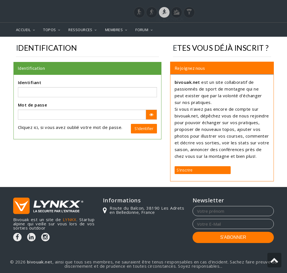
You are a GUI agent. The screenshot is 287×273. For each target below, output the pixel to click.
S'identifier (144, 128)
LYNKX (70, 219)
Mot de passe (32, 105)
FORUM (141, 29)
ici (36, 127)
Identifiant (29, 82)
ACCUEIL (23, 29)
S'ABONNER (233, 237)
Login (246, 5)
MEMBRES (114, 29)
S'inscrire (185, 170)
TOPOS (49, 29)
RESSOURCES (80, 29)
